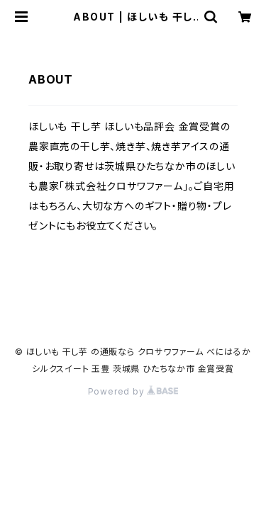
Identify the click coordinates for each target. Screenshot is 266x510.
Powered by (133, 391)
